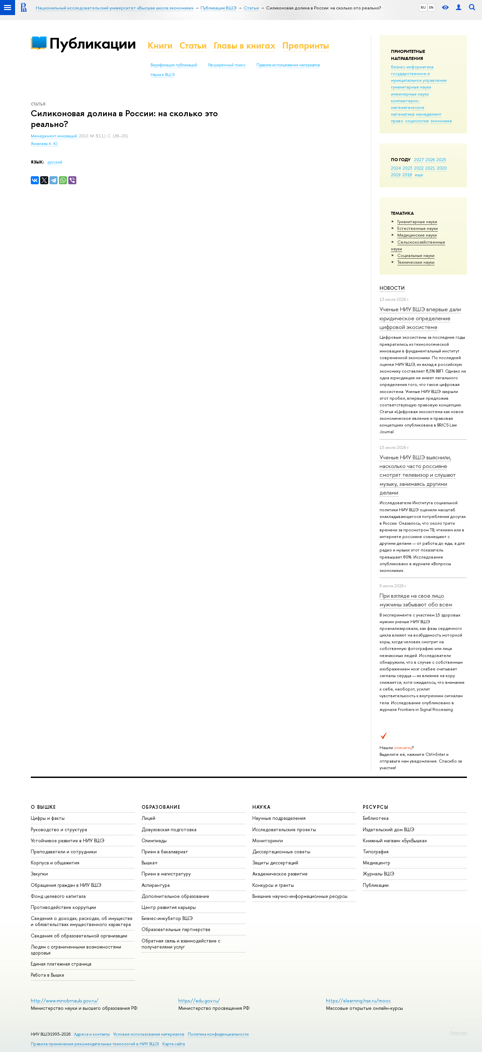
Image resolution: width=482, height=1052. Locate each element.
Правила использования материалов (288, 65)
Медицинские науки (417, 235)
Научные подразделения (279, 818)
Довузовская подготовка (169, 829)
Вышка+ (150, 862)
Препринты (305, 45)
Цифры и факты (48, 818)
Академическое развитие (280, 873)
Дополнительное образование (175, 896)
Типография (376, 851)
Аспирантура (156, 885)
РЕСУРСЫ (375, 807)
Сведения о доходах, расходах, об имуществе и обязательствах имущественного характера (82, 921)
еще (419, 175)
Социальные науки (415, 255)
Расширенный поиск (226, 65)
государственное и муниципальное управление (419, 76)
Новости (392, 287)
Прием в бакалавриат (165, 851)
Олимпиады (154, 840)
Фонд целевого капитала (58, 896)
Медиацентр (376, 862)
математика (402, 114)
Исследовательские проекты (284, 829)
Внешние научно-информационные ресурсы (299, 896)
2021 (430, 168)
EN (431, 7)
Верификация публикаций (174, 65)
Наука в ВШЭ (162, 74)
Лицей (148, 818)
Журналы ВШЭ (378, 873)
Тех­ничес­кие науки (415, 262)
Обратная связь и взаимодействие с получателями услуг (181, 943)
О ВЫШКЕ (43, 807)
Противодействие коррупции (63, 907)
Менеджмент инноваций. (55, 136)
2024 (396, 168)
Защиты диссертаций (275, 862)
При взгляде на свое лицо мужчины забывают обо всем (416, 600)
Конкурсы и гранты (273, 885)
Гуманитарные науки (417, 221)
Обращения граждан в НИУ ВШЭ (66, 885)
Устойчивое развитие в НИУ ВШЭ (67, 840)
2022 (419, 168)
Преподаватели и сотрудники (64, 851)
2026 (430, 159)
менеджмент (428, 114)
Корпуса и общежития (55, 862)
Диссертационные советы (281, 851)
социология (417, 121)
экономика (441, 121)
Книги (160, 45)
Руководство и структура (59, 829)
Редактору (458, 1032)
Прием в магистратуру (166, 873)
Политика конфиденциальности (218, 1034)
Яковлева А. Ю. (45, 143)
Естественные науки (417, 228)
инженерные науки (410, 94)
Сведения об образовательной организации (79, 935)
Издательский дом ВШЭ (388, 829)
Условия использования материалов (148, 1034)
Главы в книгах (244, 45)
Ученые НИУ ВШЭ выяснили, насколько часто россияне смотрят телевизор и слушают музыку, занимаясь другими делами (418, 474)
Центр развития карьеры (169, 907)
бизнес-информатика (412, 67)
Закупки (39, 873)
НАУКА (261, 807)
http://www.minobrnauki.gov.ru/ (64, 1000)
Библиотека (376, 818)
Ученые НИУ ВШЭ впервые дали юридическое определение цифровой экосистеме (420, 318)
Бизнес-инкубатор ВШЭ (167, 918)
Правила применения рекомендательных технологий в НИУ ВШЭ (95, 1044)
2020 (442, 168)
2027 (419, 159)
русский (55, 162)
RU (423, 7)
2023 (407, 168)
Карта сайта (173, 1044)
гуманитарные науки (411, 87)
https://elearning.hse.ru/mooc (358, 1000)
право (397, 121)
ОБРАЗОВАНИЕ (161, 807)
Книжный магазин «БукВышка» (395, 840)
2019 (396, 175)
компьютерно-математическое (407, 103)
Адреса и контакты (92, 1034)
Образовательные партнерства (176, 929)
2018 (407, 175)
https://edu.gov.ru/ (199, 1000)
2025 (441, 159)
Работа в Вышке (47, 975)
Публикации (92, 43)
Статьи (193, 45)
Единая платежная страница (61, 964)
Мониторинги (267, 840)
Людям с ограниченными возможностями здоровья (76, 949)
